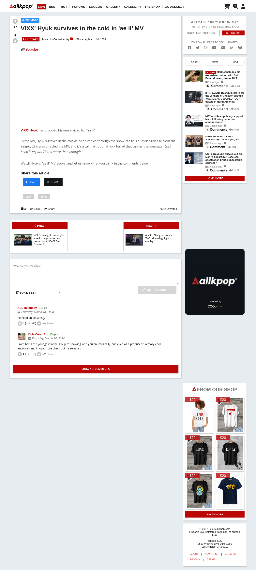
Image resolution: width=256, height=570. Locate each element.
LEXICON (95, 6)
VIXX (24, 130)
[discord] (223, 48)
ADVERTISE (211, 554)
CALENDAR (132, 6)
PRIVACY (195, 559)
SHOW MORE (215, 514)
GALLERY (113, 6)
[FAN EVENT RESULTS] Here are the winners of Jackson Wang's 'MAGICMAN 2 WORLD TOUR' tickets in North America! (224, 97)
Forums (78, 6)
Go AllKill (174, 6)
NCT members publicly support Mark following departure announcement (224, 119)
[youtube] (214, 48)
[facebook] (189, 48)
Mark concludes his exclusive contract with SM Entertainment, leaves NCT (222, 75)
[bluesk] (240, 48)
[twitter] (198, 48)
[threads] (231, 48)
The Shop (152, 6)
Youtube (31, 49)
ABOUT (194, 554)
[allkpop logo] (21, 7)
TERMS (211, 559)
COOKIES (230, 554)
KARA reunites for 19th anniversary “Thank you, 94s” (223, 138)
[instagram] (205, 48)
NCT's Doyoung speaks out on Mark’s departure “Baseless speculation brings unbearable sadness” (223, 158)
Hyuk (34, 130)
